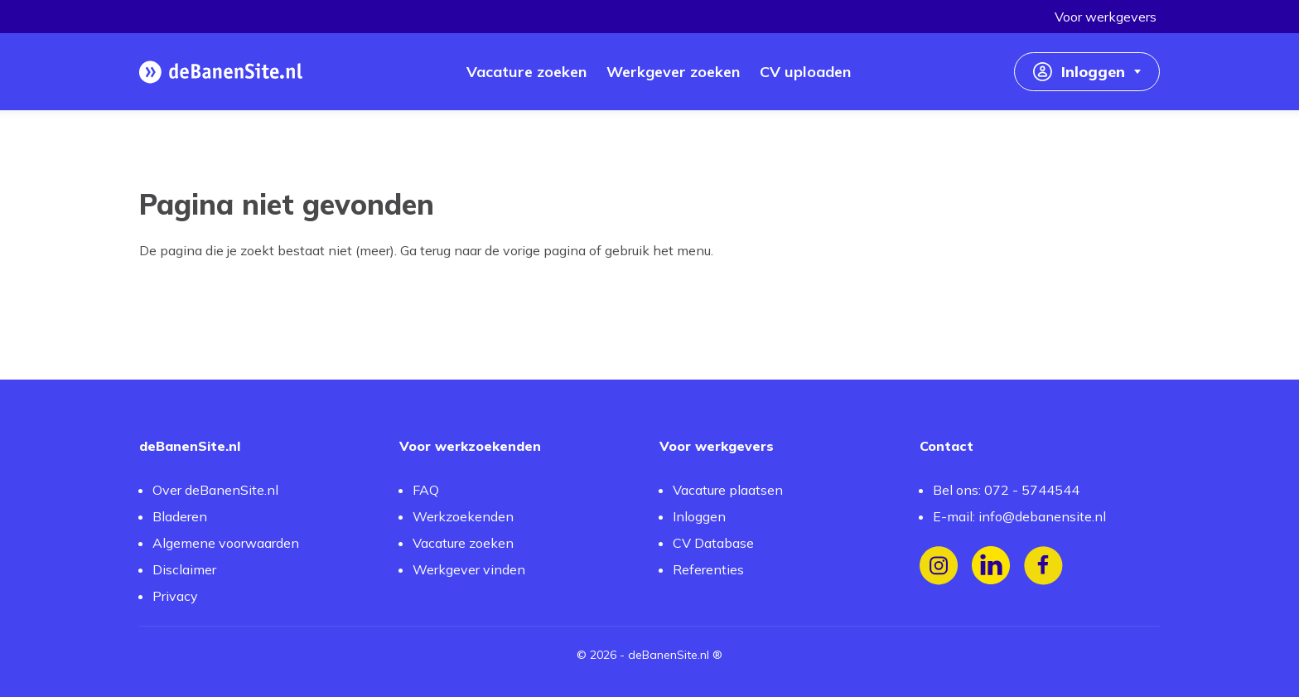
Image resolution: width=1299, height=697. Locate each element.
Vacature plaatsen (728, 490)
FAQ (426, 490)
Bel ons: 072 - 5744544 (1006, 490)
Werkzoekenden (463, 516)
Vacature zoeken (463, 543)
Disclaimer (184, 569)
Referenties (708, 569)
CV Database (713, 543)
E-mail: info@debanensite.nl (1019, 516)
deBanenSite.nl (668, 654)
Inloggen (699, 516)
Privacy (175, 596)
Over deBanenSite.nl (215, 490)
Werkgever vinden (469, 569)
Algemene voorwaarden (225, 543)
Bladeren (179, 516)
